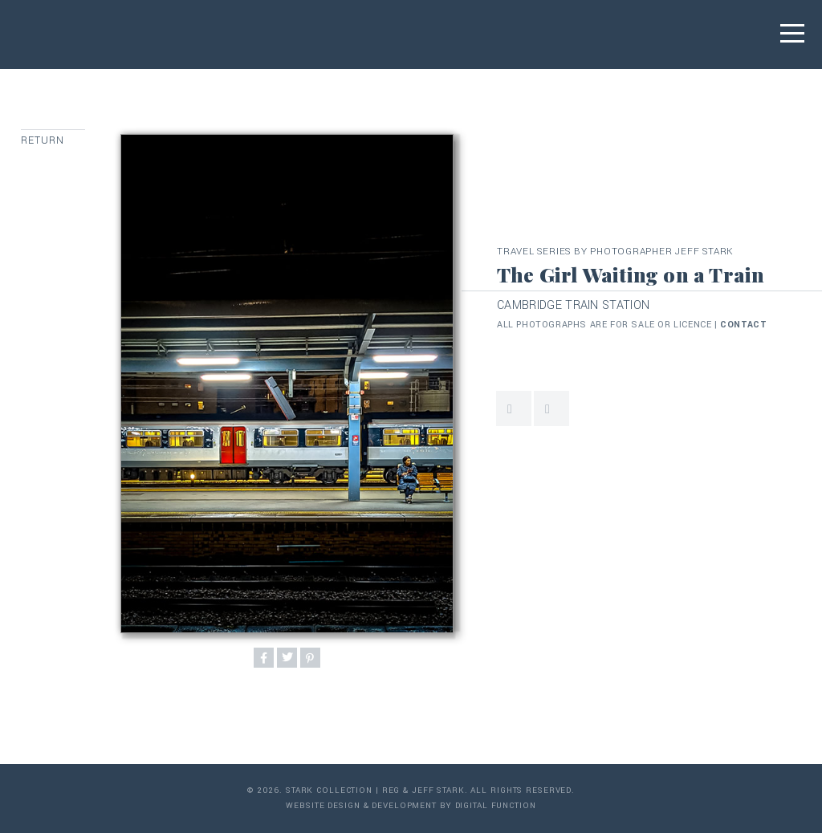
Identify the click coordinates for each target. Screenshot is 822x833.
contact (743, 325)
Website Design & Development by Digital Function (410, 805)
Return (43, 140)
